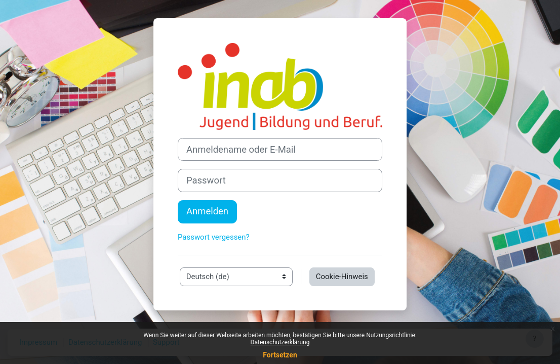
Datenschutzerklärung (280, 342)
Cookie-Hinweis (342, 276)
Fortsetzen (280, 355)
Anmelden (207, 211)
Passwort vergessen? (214, 237)
